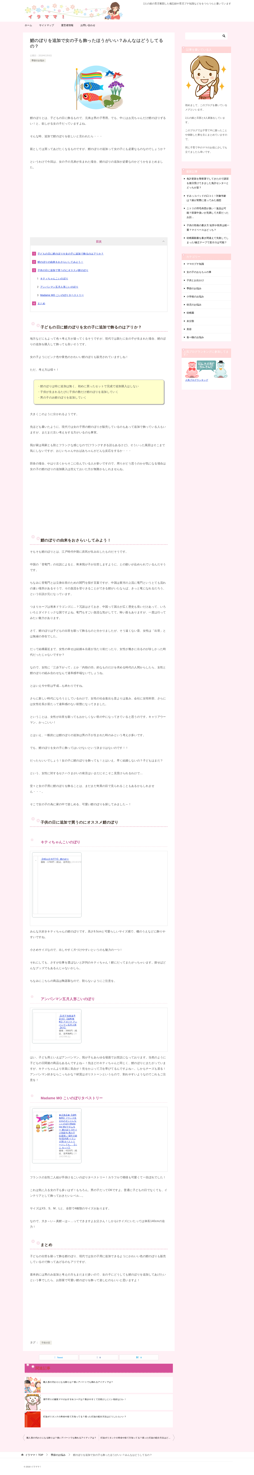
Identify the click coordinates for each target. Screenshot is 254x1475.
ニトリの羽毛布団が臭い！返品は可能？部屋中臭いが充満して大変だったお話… (208, 213)
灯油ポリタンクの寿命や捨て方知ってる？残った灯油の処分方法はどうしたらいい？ (84, 1416)
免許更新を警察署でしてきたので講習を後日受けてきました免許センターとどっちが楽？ (208, 183)
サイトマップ (46, 25)
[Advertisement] (99, 202)
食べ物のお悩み (195, 337)
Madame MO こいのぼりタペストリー (62, 295)
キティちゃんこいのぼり (54, 278)
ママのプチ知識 (195, 263)
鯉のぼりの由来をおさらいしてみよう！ (60, 262)
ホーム (28, 25)
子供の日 (45, 1342)
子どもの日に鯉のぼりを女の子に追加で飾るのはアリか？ (71, 253)
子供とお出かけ (195, 280)
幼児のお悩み (194, 304)
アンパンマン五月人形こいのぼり (59, 286)
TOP (34, 1454)
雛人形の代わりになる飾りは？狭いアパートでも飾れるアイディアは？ (78, 1382)
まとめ (41, 303)
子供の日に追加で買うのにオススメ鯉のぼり (63, 270)
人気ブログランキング (196, 380)
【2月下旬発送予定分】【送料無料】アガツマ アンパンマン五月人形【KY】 (68, 1022)
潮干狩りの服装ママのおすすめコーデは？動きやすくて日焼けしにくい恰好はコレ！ (84, 1399)
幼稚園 (190, 312)
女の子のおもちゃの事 (199, 272)
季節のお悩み (38, 60)
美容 (189, 329)
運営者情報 (67, 25)
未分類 (190, 321)
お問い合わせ (87, 25)
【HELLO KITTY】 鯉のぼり (55, 859)
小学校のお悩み (195, 296)
